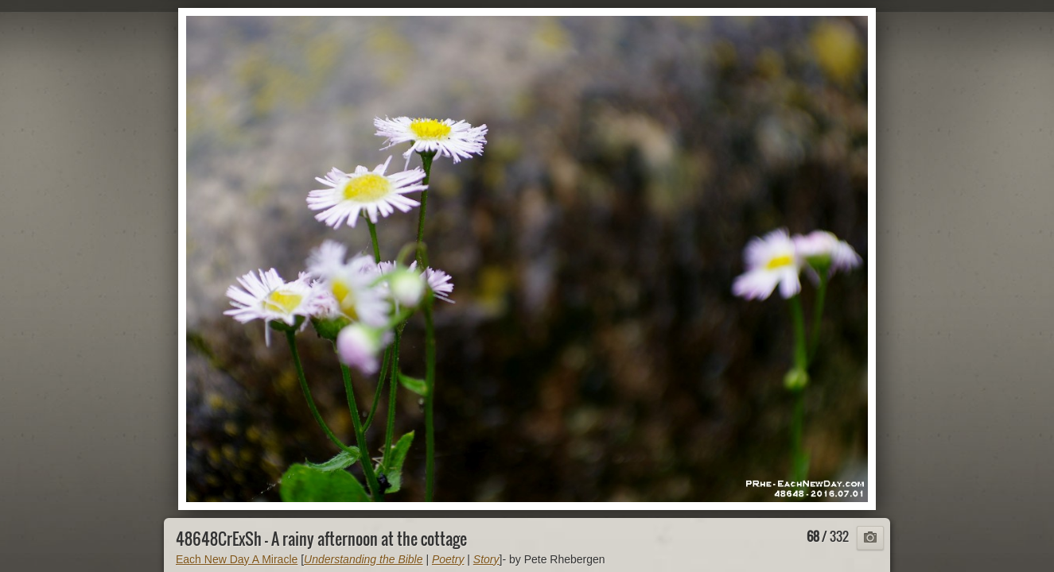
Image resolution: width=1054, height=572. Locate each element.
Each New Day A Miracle (237, 559)
